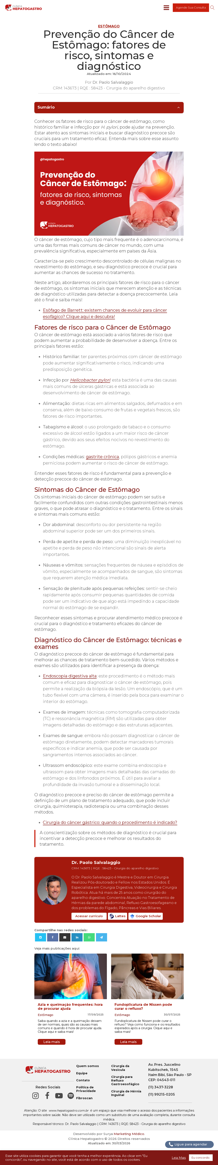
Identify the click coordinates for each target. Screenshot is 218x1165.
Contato (83, 1080)
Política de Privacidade (86, 1089)
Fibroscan (84, 1098)
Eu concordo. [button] (201, 1157)
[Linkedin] (77, 937)
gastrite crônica (102, 456)
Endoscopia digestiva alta (70, 676)
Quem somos (87, 1066)
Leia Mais (179, 1158)
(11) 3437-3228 (160, 1087)
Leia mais (51, 1042)
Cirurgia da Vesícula (120, 1068)
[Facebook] (52, 937)
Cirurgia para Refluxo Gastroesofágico (125, 1080)
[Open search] (212, 7)
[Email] (64, 937)
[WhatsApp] (89, 937)
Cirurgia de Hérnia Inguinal (126, 1093)
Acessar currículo (89, 916)
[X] (40, 937)
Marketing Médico (129, 1134)
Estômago (109, 26)
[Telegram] (101, 937)
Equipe (81, 1073)
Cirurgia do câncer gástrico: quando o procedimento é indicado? (110, 822)
